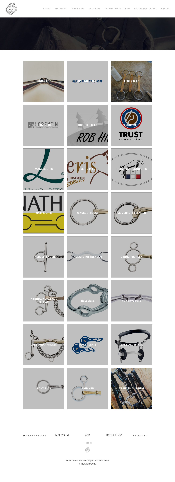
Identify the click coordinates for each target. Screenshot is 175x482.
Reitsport (61, 8)
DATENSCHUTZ (114, 435)
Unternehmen (35, 435)
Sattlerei (94, 8)
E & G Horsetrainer (145, 8)
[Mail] (91, 443)
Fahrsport (77, 8)
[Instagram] (87, 443)
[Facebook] (84, 443)
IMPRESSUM (62, 435)
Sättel (47, 8)
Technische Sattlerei (117, 8)
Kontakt (166, 8)
